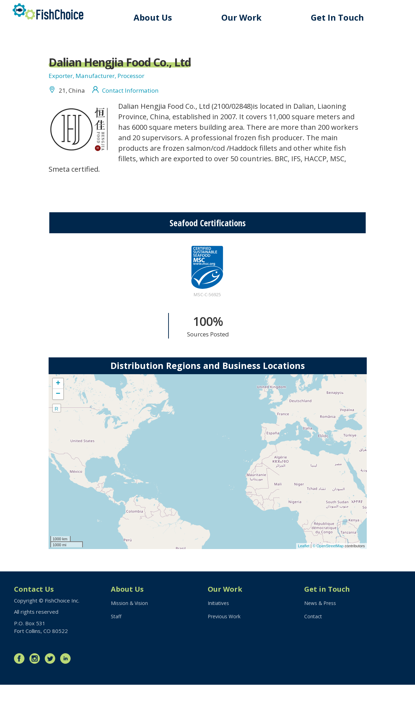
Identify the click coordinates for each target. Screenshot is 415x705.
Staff (116, 638)
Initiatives (219, 624)
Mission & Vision (130, 624)
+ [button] (58, 402)
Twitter (52, 679)
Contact (313, 638)
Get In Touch (341, 17)
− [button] (58, 413)
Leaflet (303, 565)
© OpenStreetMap (329, 565)
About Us (164, 17)
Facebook (21, 679)
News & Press (321, 624)
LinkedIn (67, 679)
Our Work (249, 17)
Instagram (36, 679)
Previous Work (225, 638)
